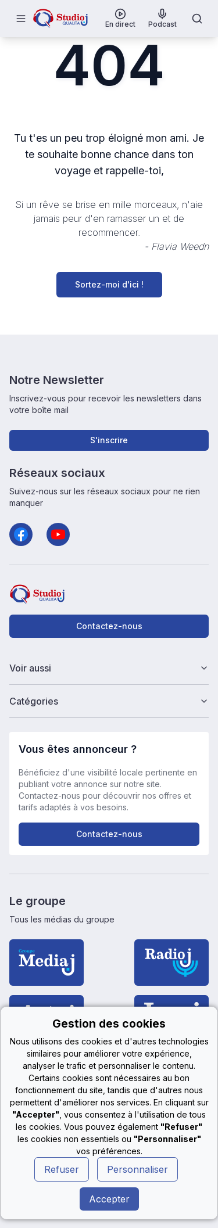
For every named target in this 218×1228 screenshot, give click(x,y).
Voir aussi (109, 668)
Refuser (61, 1169)
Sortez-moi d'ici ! (109, 284)
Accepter (109, 1199)
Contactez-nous (109, 626)
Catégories (109, 701)
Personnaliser (137, 1169)
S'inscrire (109, 440)
